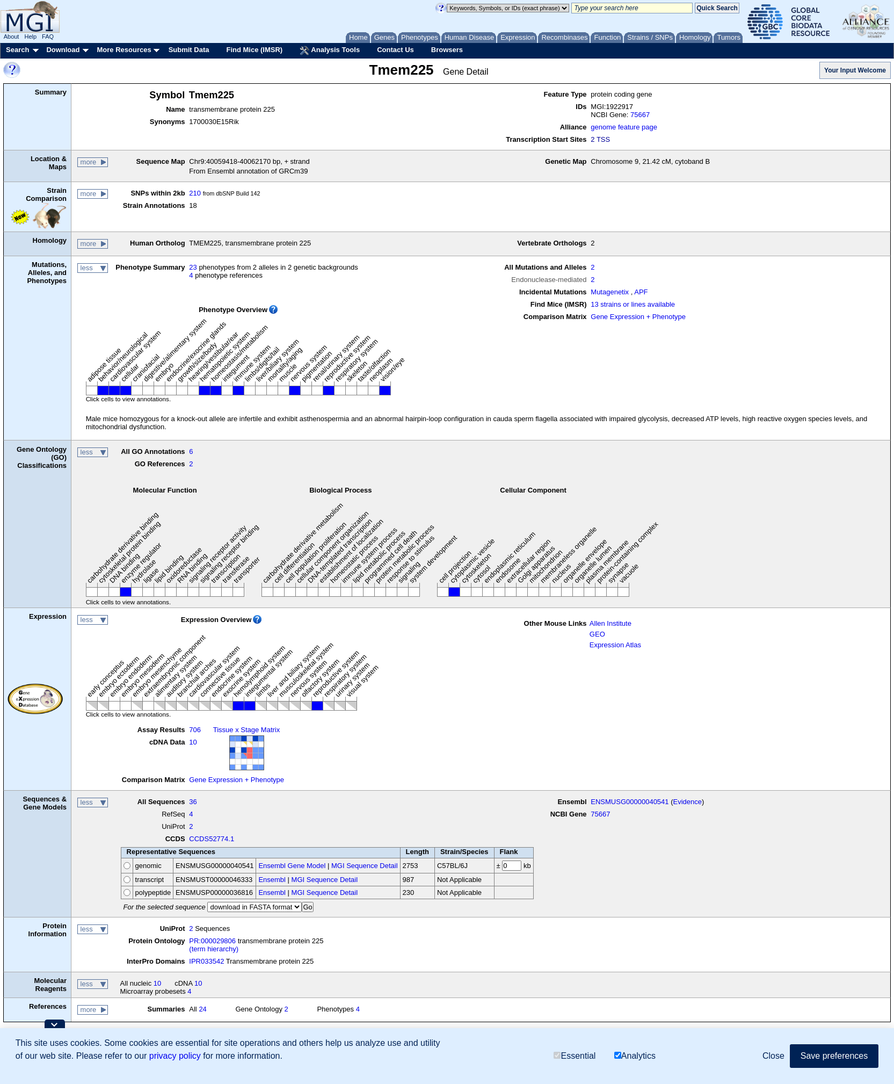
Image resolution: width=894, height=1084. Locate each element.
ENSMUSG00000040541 (629, 802)
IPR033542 (206, 961)
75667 (640, 115)
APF (641, 292)
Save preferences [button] (834, 1055)
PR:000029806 (212, 941)
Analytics (635, 1055)
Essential (574, 1055)
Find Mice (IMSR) (254, 50)
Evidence (687, 802)
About (11, 36)
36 (193, 802)
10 (193, 742)
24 (202, 1009)
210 (195, 193)
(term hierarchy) (213, 949)
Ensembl (272, 880)
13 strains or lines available (633, 304)
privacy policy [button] (175, 1055)
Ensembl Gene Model (291, 866)
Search (17, 50)
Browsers (447, 50)
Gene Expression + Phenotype (638, 317)
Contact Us (395, 50)
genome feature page (624, 127)
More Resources (124, 50)
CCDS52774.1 (211, 839)
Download (62, 50)
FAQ (48, 36)
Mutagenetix (610, 292)
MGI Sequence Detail (364, 866)
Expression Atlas (615, 645)
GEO (597, 634)
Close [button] (773, 1055)
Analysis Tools (330, 50)
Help (30, 36)
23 (193, 267)
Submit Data (189, 50)
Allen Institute (610, 623)
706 (195, 730)
